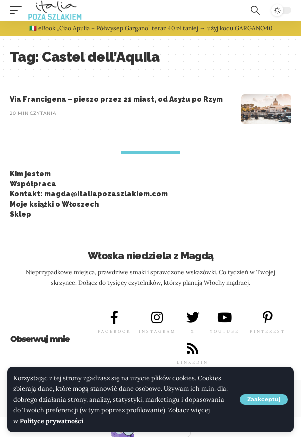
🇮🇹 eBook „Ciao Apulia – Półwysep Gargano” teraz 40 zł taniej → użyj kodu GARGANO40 (150, 28)
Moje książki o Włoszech (54, 204)
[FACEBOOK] (114, 317)
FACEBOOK (114, 331)
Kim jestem (30, 174)
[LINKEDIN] (192, 348)
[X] (192, 317)
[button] (264, 399)
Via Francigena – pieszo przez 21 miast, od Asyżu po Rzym (116, 99)
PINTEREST (267, 331)
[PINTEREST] (267, 317)
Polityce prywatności (51, 421)
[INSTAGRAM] (157, 317)
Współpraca (33, 184)
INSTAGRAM (157, 331)
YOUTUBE (224, 331)
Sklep (20, 214)
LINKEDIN (192, 362)
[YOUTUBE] (224, 317)
